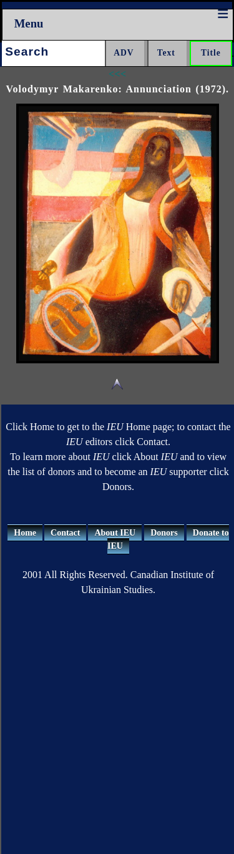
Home (25, 532)
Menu (29, 23)
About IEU (114, 532)
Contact (65, 532)
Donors (164, 532)
